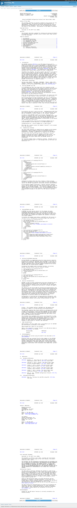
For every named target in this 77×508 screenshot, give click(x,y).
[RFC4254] (46, 68)
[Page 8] (55, 400)
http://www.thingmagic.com (31, 414)
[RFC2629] (26, 336)
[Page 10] (54, 498)
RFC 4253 (43, 368)
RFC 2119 (48, 84)
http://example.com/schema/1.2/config (42, 224)
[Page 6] (55, 302)
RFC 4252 (43, 366)
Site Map (2, 504)
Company (19, 6)
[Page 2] (55, 106)
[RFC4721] (34, 64)
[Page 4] (55, 204)
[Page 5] (55, 253)
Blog (75, 0)
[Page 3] (55, 155)
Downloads (72, 0)
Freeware (2, 6)
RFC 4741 (23, 10)
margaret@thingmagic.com (31, 413)
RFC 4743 (54, 10)
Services (11, 6)
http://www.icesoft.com (31, 423)
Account (66, 0)
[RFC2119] (52, 84)
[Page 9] (55, 449)
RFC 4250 (44, 363)
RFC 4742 (22, 60)
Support (15, 6)
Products (7, 6)
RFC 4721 (54, 373)
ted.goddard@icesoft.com (31, 422)
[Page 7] (55, 351)
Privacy (10, 504)
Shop (69, 0)
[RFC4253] (33, 69)
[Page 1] (55, 57)
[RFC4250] (29, 329)
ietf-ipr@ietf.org (26, 488)
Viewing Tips (6, 504)
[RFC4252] (28, 91)
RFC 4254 (41, 371)
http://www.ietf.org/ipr (27, 483)
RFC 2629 (52, 377)
